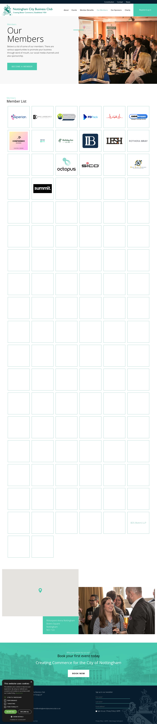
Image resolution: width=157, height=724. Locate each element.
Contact (120, 2)
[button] (40, 590)
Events (74, 10)
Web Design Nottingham (116, 721)
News (128, 2)
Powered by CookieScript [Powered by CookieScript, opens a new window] (18, 719)
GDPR (106, 721)
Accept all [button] (11, 712)
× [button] (31, 682)
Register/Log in (145, 10)
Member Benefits (87, 10)
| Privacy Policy (110, 711)
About (66, 10)
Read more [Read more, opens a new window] (19, 693)
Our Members (102, 10)
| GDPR (117, 711)
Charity (127, 10)
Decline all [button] (24, 712)
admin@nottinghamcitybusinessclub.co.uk (46, 708)
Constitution (109, 2)
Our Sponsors (116, 10)
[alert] (18, 701)
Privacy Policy (99, 721)
